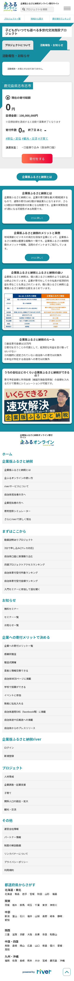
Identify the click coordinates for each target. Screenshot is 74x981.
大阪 (29, 934)
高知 (7, 949)
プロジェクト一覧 (12, 18)
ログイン (9, 747)
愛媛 (59, 945)
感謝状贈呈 (10, 654)
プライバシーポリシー (16, 862)
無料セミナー (11, 608)
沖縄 (62, 960)
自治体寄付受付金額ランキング (21, 581)
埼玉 (29, 905)
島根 (14, 945)
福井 (29, 916)
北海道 (8, 894)
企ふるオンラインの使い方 (18, 478)
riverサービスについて (16, 486)
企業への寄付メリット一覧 (18, 645)
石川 (22, 916)
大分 (37, 960)
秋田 (39, 894)
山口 (37, 945)
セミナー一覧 (11, 617)
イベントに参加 (12, 695)
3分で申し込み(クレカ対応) (19, 548)
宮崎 (44, 960)
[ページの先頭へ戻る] (67, 972)
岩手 (24, 894)
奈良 (44, 934)
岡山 (22, 945)
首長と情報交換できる (16, 670)
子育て (7, 793)
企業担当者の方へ (13, 502)
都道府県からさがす (20, 884)
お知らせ (9, 600)
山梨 (37, 916)
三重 (7, 934)
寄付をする (37, 158)
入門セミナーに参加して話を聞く (22, 589)
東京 (44, 905)
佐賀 (14, 960)
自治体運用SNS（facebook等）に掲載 (25, 711)
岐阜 (52, 916)
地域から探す (37, 18)
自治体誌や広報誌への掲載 (18, 719)
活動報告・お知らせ (51, 45)
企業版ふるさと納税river (21, 739)
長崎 (22, 960)
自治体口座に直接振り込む (18, 556)
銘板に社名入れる (13, 703)
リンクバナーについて (16, 853)
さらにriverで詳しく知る (17, 519)
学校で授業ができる (15, 687)
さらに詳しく (37, 217)
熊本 (29, 960)
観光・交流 (10, 809)
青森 (17, 894)
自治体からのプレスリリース (19, 728)
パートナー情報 (12, 837)
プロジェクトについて (18, 45)
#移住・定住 (13, 138)
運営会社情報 (11, 829)
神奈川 (53, 905)
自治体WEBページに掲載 (17, 678)
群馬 (22, 905)
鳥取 (7, 945)
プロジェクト (12, 767)
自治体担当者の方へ (15, 494)
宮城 (32, 894)
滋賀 (14, 934)
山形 (47, 894)
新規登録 (9, 756)
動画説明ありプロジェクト (18, 539)
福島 (54, 894)
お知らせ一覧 (11, 625)
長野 (44, 916)
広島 (29, 945)
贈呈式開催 (10, 662)
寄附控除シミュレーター (17, 511)
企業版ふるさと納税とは (17, 470)
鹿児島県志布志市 (17, 85)
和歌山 (53, 934)
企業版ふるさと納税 (17, 461)
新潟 (7, 916)
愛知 (7, 920)
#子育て (43, 138)
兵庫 (37, 934)
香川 (52, 945)
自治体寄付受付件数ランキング (21, 572)
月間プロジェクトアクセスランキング (24, 564)
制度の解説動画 (12, 845)
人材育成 (9, 776)
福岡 (7, 960)
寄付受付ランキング (61, 18)
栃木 (14, 905)
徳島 (44, 945)
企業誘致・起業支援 (15, 784)
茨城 (7, 905)
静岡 (59, 916)
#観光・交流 (29, 138)
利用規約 (9, 870)
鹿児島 (53, 960)
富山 (14, 916)
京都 (22, 934)
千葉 (37, 905)
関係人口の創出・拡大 (16, 801)
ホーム (7, 453)
